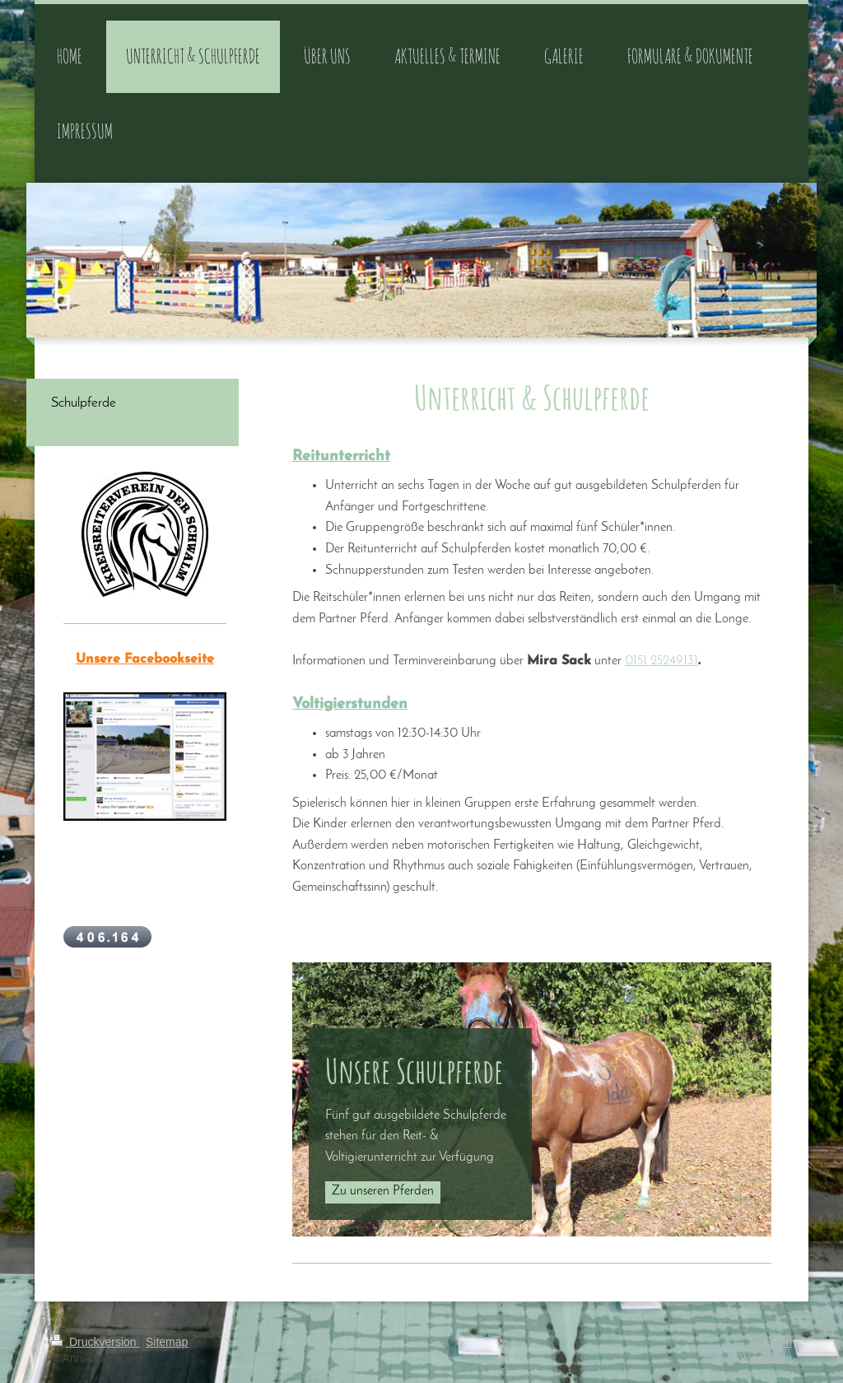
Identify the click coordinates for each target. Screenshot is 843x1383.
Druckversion (95, 1341)
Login (778, 1341)
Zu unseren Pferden (383, 1191)
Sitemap (167, 1341)
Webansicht (765, 1359)
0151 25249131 (661, 661)
